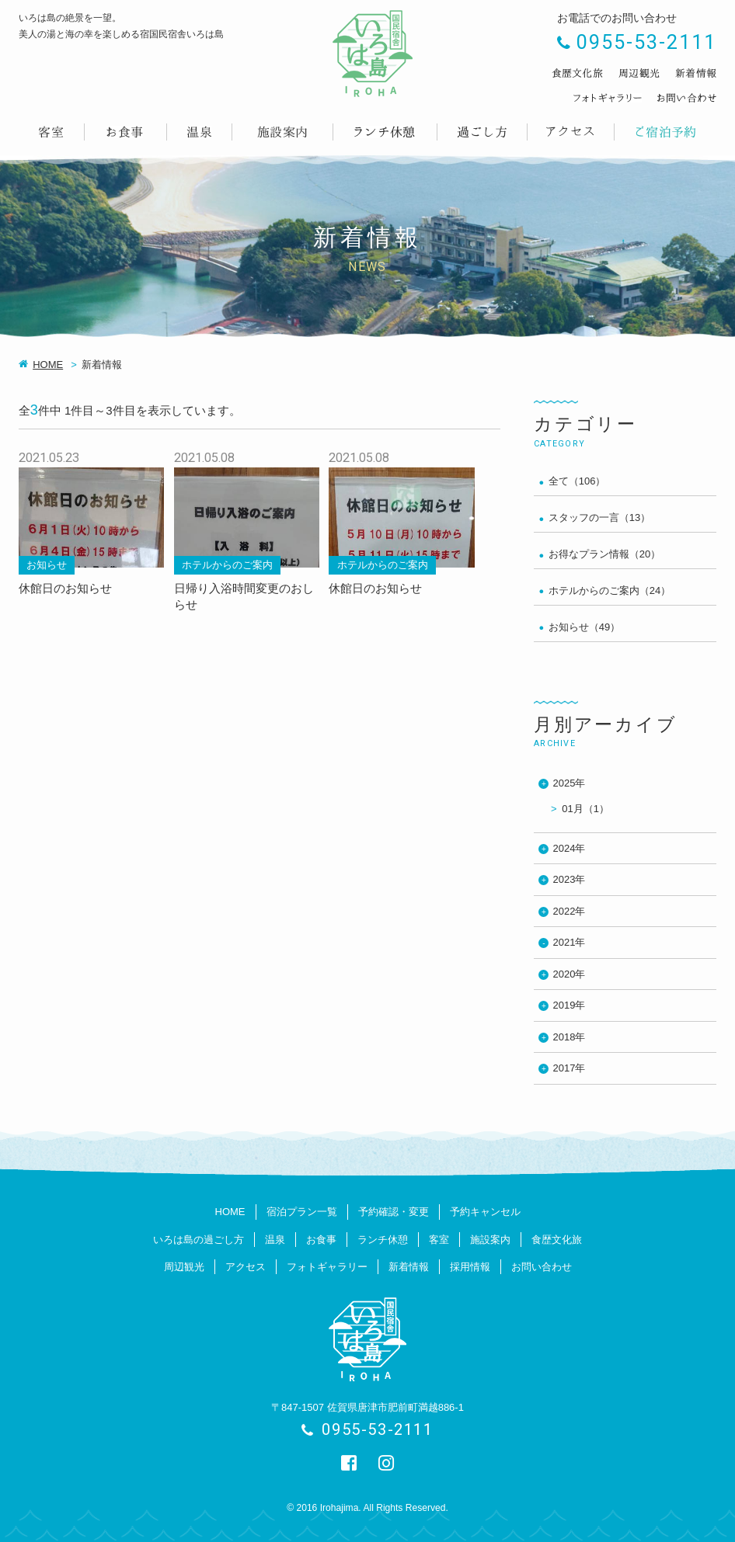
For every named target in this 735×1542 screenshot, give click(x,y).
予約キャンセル (485, 1211)
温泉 (275, 1239)
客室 (439, 1239)
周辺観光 (184, 1267)
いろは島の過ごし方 (198, 1239)
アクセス (245, 1267)
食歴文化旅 (556, 1239)
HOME (48, 364)
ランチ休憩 (382, 1239)
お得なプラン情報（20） (604, 554)
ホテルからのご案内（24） (610, 590)
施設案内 (490, 1239)
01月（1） (585, 808)
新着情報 (408, 1267)
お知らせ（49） (584, 627)
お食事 (321, 1239)
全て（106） (577, 481)
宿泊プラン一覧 (301, 1211)
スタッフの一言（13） (599, 517)
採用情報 (470, 1267)
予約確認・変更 (393, 1211)
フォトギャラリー (327, 1267)
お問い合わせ (541, 1267)
